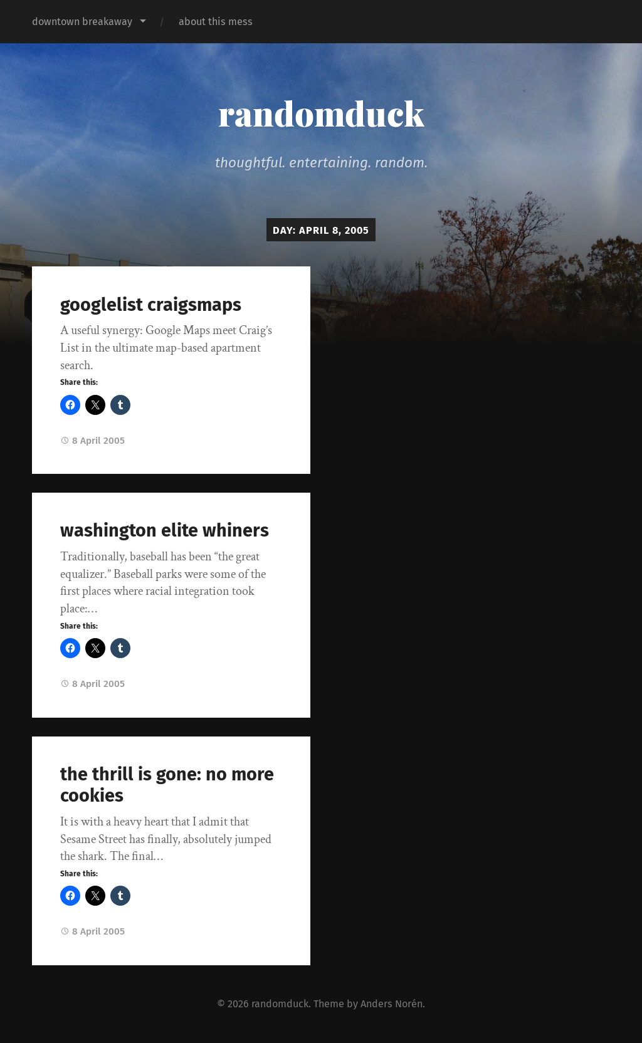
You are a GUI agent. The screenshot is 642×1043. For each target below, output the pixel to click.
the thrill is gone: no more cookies (167, 785)
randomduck (321, 112)
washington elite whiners (164, 531)
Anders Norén (391, 1004)
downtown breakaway (82, 22)
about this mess (216, 22)
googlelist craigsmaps (150, 305)
